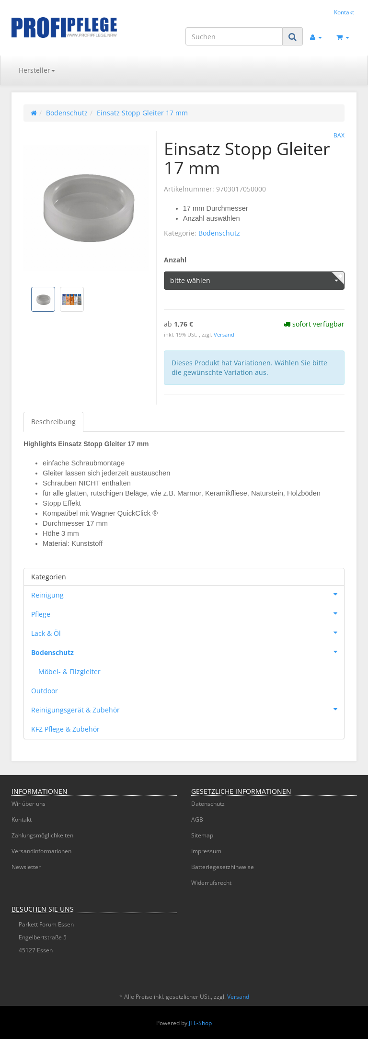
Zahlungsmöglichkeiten (42, 835)
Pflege (187, 613)
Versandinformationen (41, 851)
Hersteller (37, 70)
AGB (197, 819)
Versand (224, 334)
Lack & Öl (187, 632)
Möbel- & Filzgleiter (69, 671)
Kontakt (344, 12)
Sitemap (202, 835)
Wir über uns (29, 804)
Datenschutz (208, 804)
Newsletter (26, 867)
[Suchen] (234, 36)
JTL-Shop (200, 1023)
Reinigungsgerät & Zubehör (187, 709)
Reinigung (187, 594)
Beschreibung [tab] (53, 421)
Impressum (206, 851)
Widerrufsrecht (211, 883)
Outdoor (44, 690)
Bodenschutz (219, 232)
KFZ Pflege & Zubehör (65, 729)
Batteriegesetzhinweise (222, 867)
